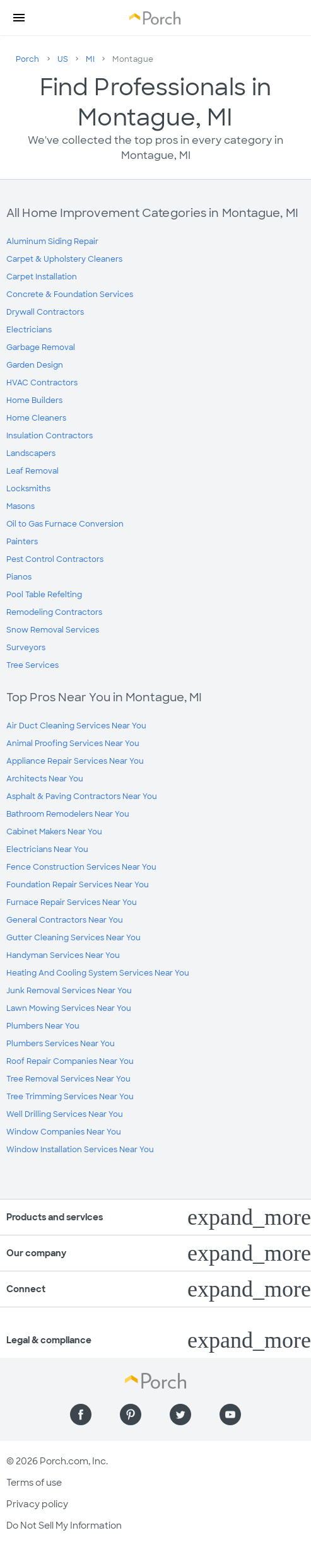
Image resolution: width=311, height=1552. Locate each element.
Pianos (19, 577)
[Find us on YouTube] (230, 1414)
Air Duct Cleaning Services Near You (76, 726)
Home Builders (34, 400)
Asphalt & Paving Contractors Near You (81, 796)
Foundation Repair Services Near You (77, 885)
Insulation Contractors (49, 436)
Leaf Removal (32, 471)
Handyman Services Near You (63, 955)
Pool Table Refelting (44, 595)
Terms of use (34, 1482)
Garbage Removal (40, 347)
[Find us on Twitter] (180, 1414)
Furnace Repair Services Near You (71, 902)
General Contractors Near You (64, 920)
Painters (22, 542)
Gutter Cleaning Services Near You (73, 938)
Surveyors (25, 648)
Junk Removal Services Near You (69, 991)
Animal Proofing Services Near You (72, 743)
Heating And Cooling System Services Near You (97, 973)
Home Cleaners (36, 418)
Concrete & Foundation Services (69, 294)
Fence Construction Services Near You (81, 867)
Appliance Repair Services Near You (75, 761)
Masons (20, 506)
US (63, 59)
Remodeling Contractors (54, 612)
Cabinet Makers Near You (54, 832)
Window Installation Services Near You (80, 1150)
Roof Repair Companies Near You (70, 1061)
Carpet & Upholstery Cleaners (64, 259)
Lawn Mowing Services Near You (68, 1008)
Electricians (29, 330)
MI (90, 59)
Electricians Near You (47, 849)
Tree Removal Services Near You (68, 1079)
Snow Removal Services (52, 630)
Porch (28, 59)
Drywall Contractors (45, 312)
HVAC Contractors (42, 383)
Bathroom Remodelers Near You (67, 814)
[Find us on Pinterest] (130, 1414)
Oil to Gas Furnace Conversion (65, 524)
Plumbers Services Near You (60, 1044)
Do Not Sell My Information (64, 1525)
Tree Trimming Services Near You (70, 1097)
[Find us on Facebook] (80, 1414)
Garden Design (34, 365)
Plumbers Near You (42, 1026)
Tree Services (32, 665)
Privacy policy (37, 1504)
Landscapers (31, 453)
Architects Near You (44, 779)
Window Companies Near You (63, 1132)
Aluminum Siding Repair (52, 241)
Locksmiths (28, 489)
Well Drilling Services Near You (64, 1114)
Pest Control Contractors (54, 559)
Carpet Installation (41, 277)
